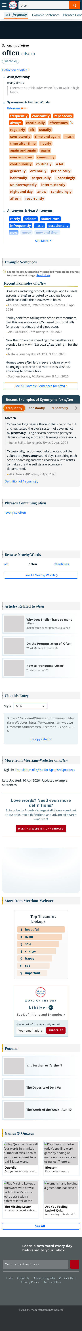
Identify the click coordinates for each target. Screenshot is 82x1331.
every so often (15, 512)
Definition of (16, 70)
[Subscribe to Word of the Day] (30, 1030)
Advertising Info (45, 1278)
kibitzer (38, 1007)
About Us (24, 1278)
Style (7, 706)
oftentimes (61, 564)
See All (40, 1226)
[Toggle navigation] (4, 5)
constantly (37, 408)
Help (10, 1278)
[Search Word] (74, 5)
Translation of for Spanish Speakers (45, 770)
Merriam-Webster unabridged (41, 828)
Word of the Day (41, 1000)
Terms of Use (52, 1282)
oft (6, 564)
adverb (28, 53)
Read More (43, 275)
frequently (14, 408)
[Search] (49, 5)
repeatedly (59, 408)
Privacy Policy (31, 1282)
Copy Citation (41, 739)
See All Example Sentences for (40, 386)
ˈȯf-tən (11, 61)
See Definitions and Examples (40, 1015)
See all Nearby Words (40, 575)
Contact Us (67, 1278)
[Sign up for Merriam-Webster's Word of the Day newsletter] (35, 1264)
